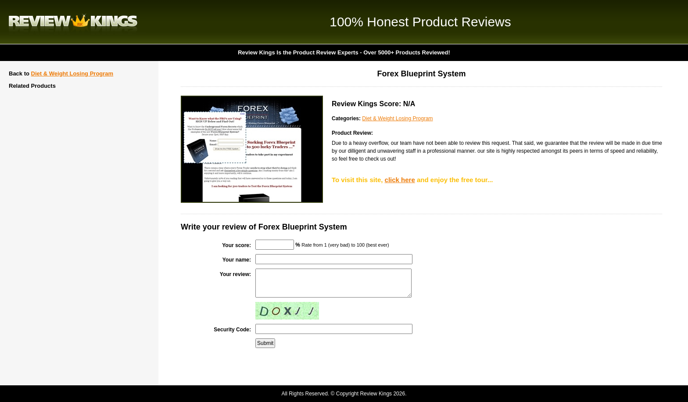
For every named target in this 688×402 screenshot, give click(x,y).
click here (400, 179)
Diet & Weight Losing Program (72, 73)
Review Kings (73, 22)
